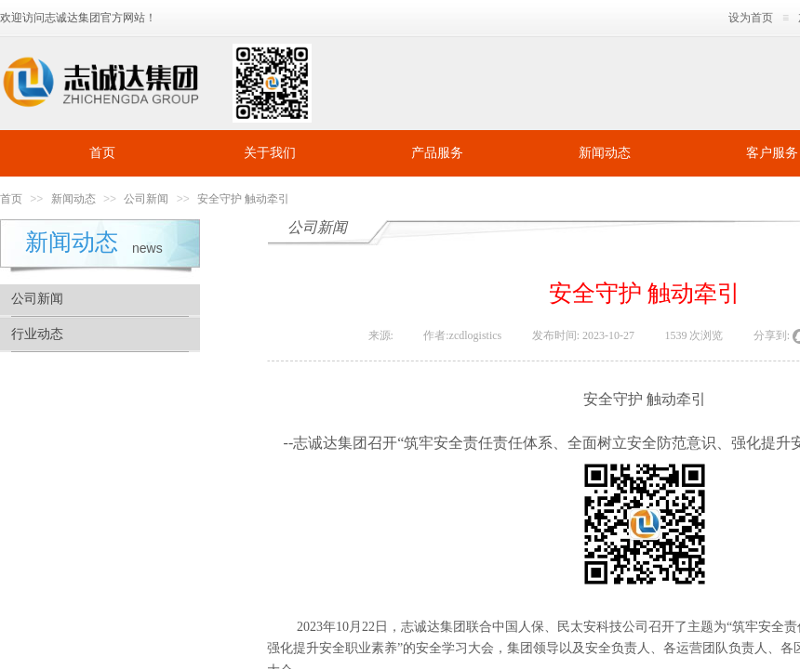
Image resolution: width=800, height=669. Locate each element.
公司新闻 (146, 198)
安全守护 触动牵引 (243, 198)
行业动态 (37, 334)
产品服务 (437, 153)
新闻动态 (605, 153)
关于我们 (270, 153)
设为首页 (750, 17)
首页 (102, 153)
